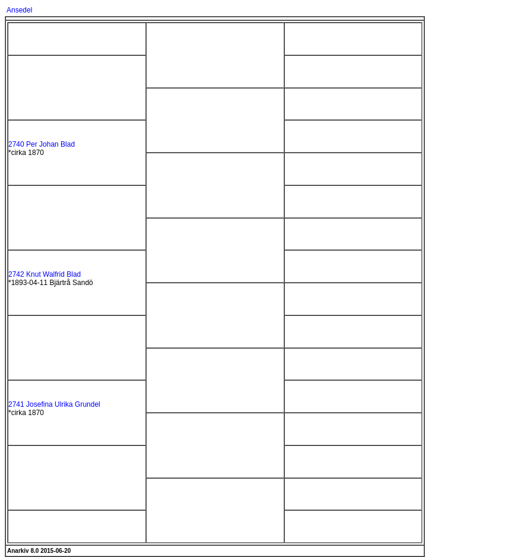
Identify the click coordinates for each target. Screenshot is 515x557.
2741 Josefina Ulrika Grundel (54, 404)
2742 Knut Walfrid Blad (44, 274)
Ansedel (19, 10)
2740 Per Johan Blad (41, 144)
